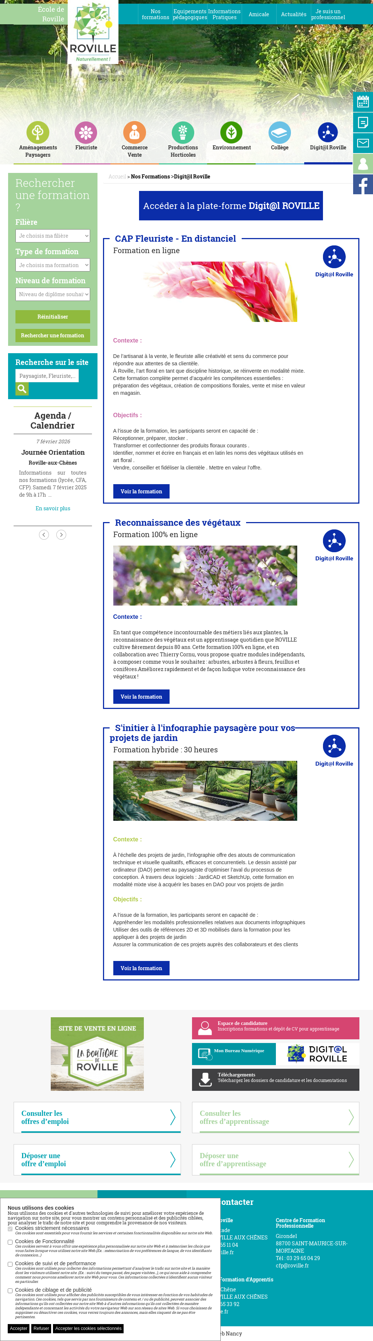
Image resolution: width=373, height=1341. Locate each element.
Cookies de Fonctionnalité (114, 1247)
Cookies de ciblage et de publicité (114, 1303)
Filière (26, 222)
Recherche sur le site (52, 362)
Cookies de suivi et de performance (114, 1272)
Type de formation (47, 251)
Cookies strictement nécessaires (114, 1230)
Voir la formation (141, 491)
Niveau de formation (50, 280)
